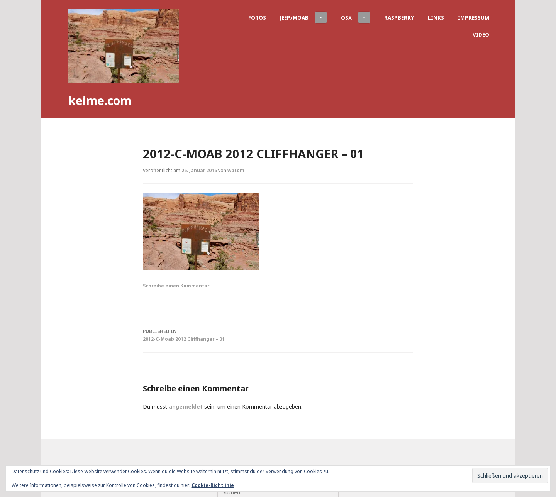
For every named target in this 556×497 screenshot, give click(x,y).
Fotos (257, 17)
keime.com (99, 100)
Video (481, 34)
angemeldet (186, 406)
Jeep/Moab (303, 17)
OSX (355, 17)
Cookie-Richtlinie (213, 485)
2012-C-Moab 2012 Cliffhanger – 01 (278, 334)
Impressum (473, 17)
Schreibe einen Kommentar (176, 285)
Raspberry (399, 17)
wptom (235, 170)
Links (436, 17)
